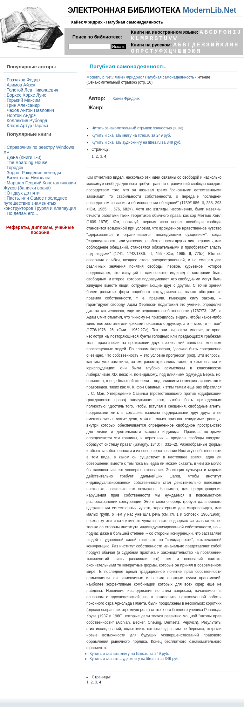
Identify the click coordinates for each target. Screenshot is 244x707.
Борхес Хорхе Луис (26, 95)
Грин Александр (23, 105)
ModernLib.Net (209, 10)
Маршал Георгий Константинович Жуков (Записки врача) (39, 185)
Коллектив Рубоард (27, 120)
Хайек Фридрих (128, 77)
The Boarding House (27, 162)
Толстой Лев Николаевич (32, 90)
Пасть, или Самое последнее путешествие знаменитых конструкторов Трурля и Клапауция (39, 203)
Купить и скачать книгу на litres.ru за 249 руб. (131, 135)
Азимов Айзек (21, 84)
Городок (15, 167)
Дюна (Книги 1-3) (24, 157)
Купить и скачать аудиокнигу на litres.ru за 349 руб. (136, 142)
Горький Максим (23, 100)
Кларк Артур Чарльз (27, 125)
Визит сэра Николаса (29, 177)
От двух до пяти (23, 193)
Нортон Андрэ (21, 115)
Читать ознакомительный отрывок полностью (132, 128)
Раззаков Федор (23, 79)
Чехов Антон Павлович (30, 110)
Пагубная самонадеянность (169, 77)
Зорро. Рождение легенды (34, 172)
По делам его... (22, 213)
